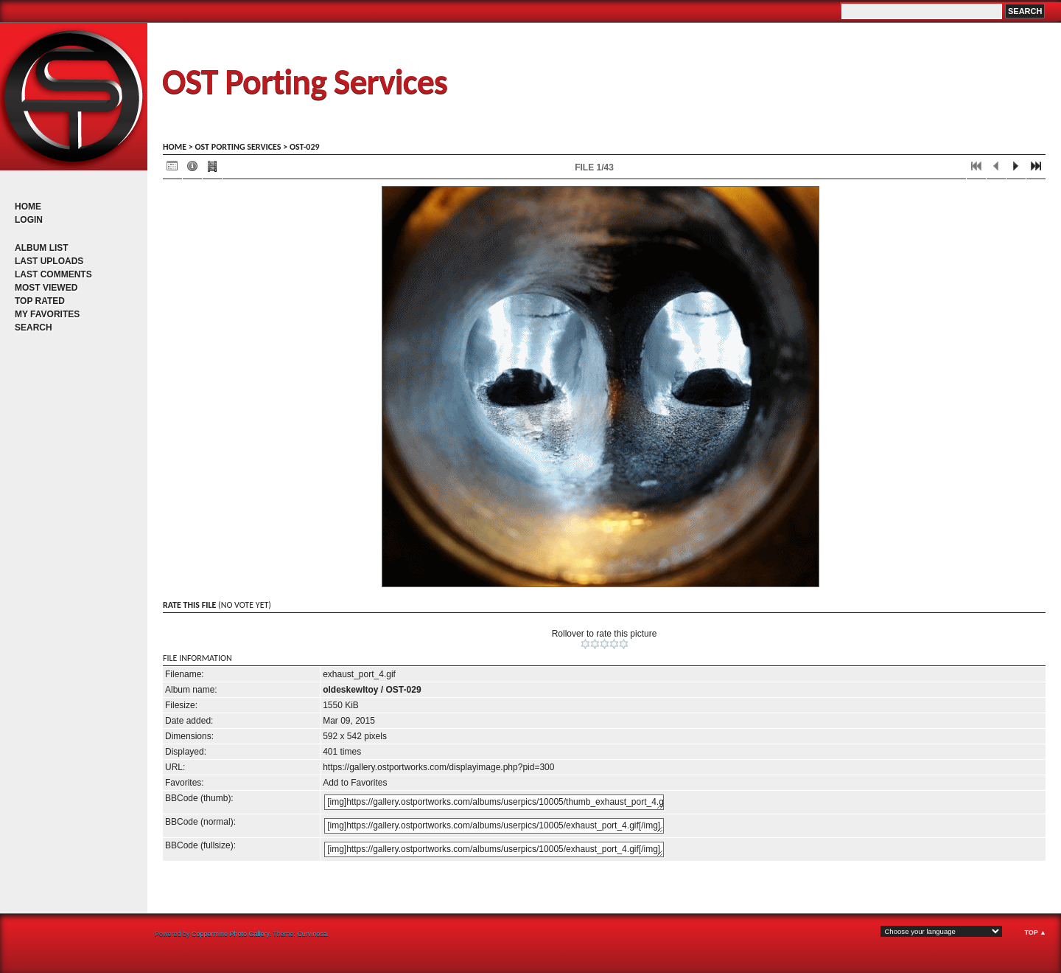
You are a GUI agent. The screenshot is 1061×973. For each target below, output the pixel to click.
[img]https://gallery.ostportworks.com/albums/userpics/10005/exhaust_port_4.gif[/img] (494, 826)
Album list (42, 248)
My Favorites (47, 314)
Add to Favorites (355, 783)
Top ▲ (1035, 932)
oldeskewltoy (350, 690)
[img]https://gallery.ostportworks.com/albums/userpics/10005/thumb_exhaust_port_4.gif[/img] (494, 802)
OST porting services (238, 147)
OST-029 (305, 147)
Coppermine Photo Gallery (230, 934)
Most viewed (46, 288)
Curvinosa (312, 934)
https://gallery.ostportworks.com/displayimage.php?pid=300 (438, 767)
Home (28, 206)
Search (33, 327)
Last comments (53, 274)
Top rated (40, 301)
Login (29, 220)
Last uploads (49, 261)
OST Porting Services (304, 81)
